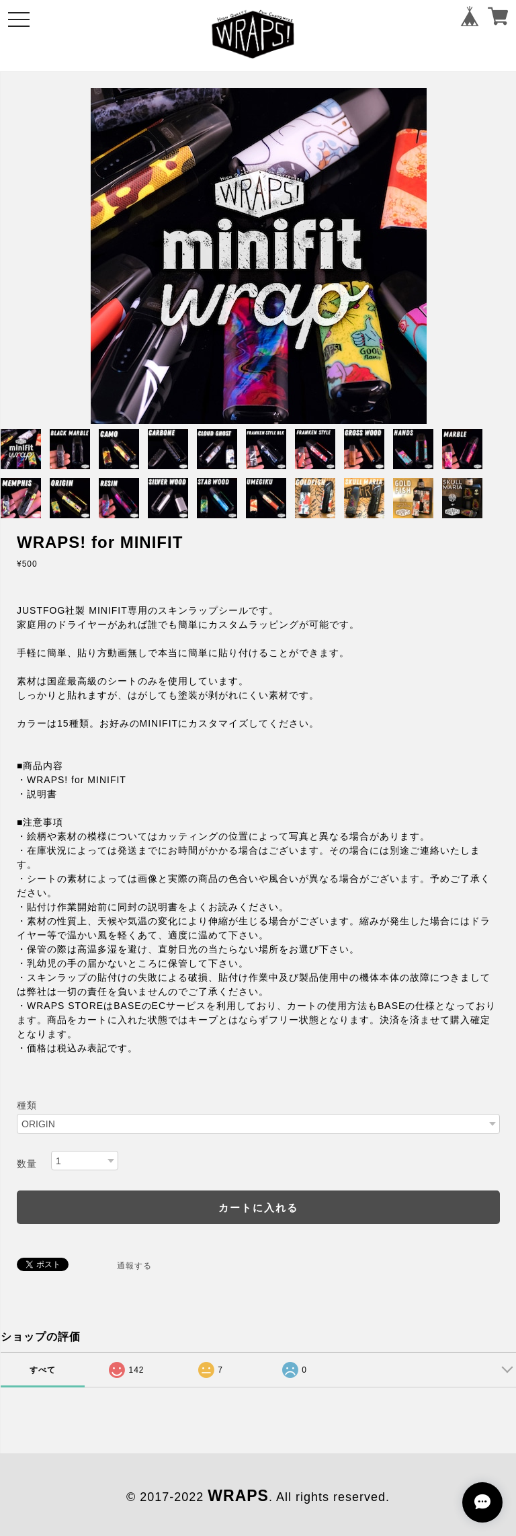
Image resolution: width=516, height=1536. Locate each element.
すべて (43, 1370)
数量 (27, 1163)
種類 (27, 1105)
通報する (134, 1265)
